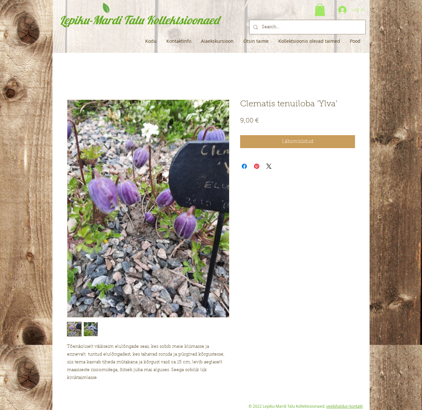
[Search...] (307, 27)
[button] (320, 9)
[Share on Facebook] (244, 166)
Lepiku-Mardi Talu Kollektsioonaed (139, 20)
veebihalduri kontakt (344, 406)
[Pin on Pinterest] (257, 166)
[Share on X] (269, 166)
